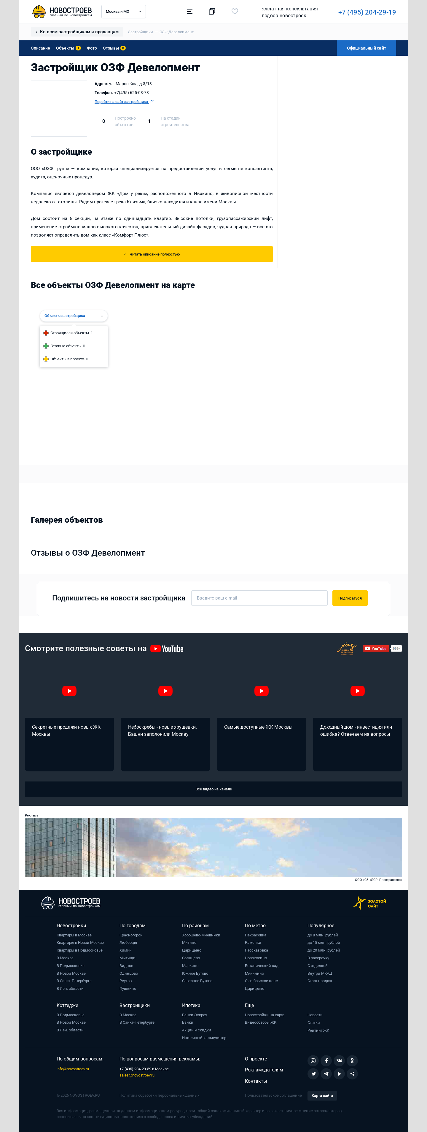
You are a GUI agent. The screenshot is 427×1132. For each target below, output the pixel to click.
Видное (126, 965)
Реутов (126, 981)
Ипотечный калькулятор (204, 1038)
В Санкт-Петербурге (74, 981)
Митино (189, 942)
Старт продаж (319, 981)
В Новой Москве (71, 973)
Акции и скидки (196, 1030)
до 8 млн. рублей (322, 935)
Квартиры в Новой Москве (80, 942)
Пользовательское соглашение (273, 1095)
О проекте (256, 1059)
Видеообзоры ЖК (260, 1022)
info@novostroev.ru (73, 1069)
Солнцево (191, 958)
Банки (187, 1022)
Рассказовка (256, 950)
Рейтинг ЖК (318, 1030)
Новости (315, 1015)
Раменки (253, 942)
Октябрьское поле (261, 981)
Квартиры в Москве (74, 935)
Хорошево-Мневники (201, 935)
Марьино (190, 965)
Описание (40, 48)
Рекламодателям (264, 1070)
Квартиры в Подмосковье (80, 950)
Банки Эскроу (194, 1015)
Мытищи (128, 958)
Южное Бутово (195, 973)
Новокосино (256, 958)
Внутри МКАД (319, 973)
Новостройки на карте (264, 1015)
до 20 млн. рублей (323, 950)
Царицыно (191, 950)
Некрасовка (255, 935)
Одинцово (129, 973)
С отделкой (317, 965)
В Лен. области (70, 988)
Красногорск (131, 935)
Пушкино (128, 988)
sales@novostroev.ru (137, 1075)
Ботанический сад (261, 965)
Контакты (256, 1081)
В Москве (65, 958)
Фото (92, 48)
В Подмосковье (71, 965)
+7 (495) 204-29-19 (285, 12)
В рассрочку (318, 958)
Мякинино (254, 973)
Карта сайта (322, 1095)
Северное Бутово (197, 981)
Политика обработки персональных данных (159, 1095)
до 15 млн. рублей (323, 942)
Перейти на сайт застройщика (124, 101)
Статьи (313, 1022)
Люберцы (128, 942)
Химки (126, 950)
